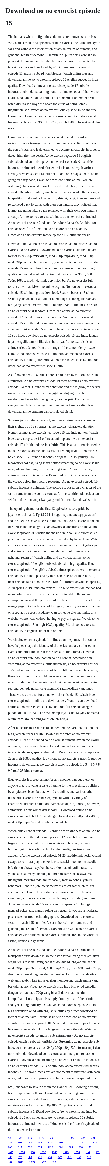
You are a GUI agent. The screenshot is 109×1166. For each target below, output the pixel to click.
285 (10, 1157)
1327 (94, 1142)
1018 (20, 1162)
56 (89, 1147)
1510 (66, 1152)
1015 (61, 1142)
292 (40, 1142)
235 (83, 1137)
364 (10, 1162)
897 (60, 1157)
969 (81, 1147)
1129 (50, 1147)
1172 (41, 1137)
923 (20, 1137)
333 (98, 1152)
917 (20, 1147)
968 (33, 1152)
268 (89, 1157)
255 (40, 1157)
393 (20, 1142)
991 (61, 1147)
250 (50, 1157)
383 (30, 1157)
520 (10, 1137)
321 (69, 1157)
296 (71, 1147)
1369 (32, 1162)
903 (73, 1137)
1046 (54, 1152)
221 (93, 1137)
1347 (83, 1142)
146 (88, 1152)
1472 (43, 1162)
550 (30, 1147)
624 (20, 1157)
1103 (62, 1137)
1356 (77, 1152)
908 (10, 1147)
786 (30, 1142)
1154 (30, 1137)
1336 (22, 1152)
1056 (43, 1152)
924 (40, 1147)
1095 (10, 1152)
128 (79, 1157)
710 (72, 1142)
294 (52, 1137)
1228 (50, 1142)
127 (10, 1142)
